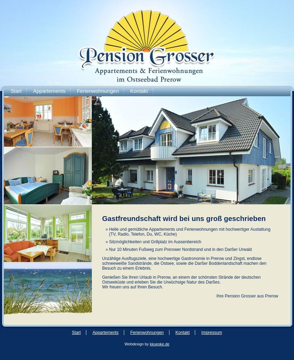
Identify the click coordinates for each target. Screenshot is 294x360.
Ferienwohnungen (98, 91)
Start (16, 91)
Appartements (49, 91)
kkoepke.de (159, 344)
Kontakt (139, 91)
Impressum (211, 332)
